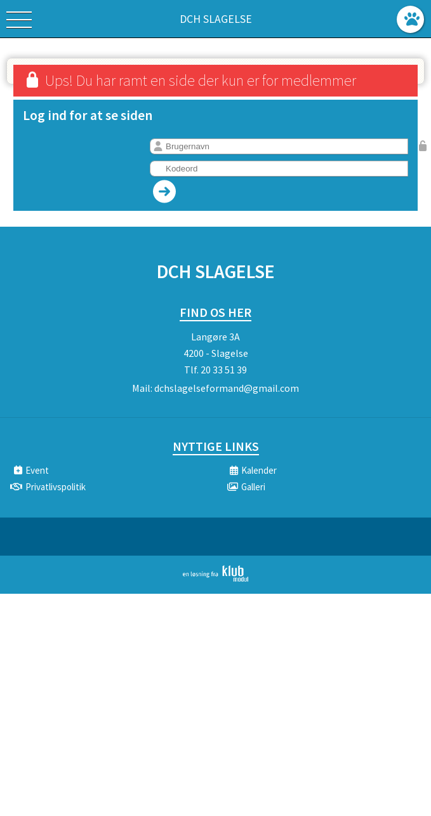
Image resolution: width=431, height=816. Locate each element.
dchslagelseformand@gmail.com (226, 388)
